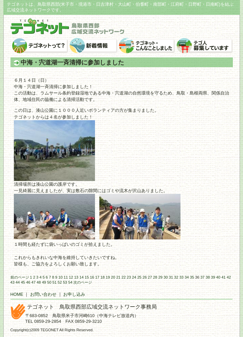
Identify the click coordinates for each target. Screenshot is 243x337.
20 (113, 277)
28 (155, 277)
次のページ (82, 282)
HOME (16, 294)
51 (54, 282)
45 (23, 282)
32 (176, 277)
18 (102, 277)
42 (229, 277)
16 (92, 277)
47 (33, 282)
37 (202, 277)
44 (18, 282)
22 (123, 277)
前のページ (19, 277)
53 (65, 282)
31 (171, 277)
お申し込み (74, 294)
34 (187, 277)
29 (160, 277)
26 (145, 277)
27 (150, 277)
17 (97, 277)
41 (223, 277)
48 (39, 282)
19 (108, 277)
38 (207, 277)
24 (134, 277)
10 (60, 277)
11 (66, 277)
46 (28, 282)
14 (81, 277)
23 (129, 277)
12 (71, 277)
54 (70, 282)
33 (181, 277)
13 (76, 277)
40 (218, 277)
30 (166, 277)
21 (118, 277)
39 (213, 277)
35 (192, 277)
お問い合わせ (43, 294)
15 (87, 277)
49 (44, 282)
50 (49, 282)
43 (12, 282)
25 (139, 277)
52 (60, 282)
